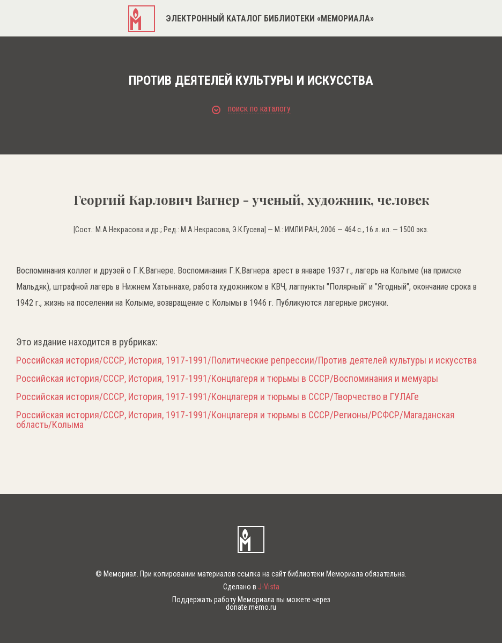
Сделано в (251, 586)
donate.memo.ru (251, 607)
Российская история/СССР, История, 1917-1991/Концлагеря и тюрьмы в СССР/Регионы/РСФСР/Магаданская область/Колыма (235, 420)
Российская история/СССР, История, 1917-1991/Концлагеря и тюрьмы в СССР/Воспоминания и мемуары (227, 378)
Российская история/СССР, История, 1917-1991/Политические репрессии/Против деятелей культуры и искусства (246, 360)
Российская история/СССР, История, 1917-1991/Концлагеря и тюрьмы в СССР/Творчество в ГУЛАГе (217, 397)
